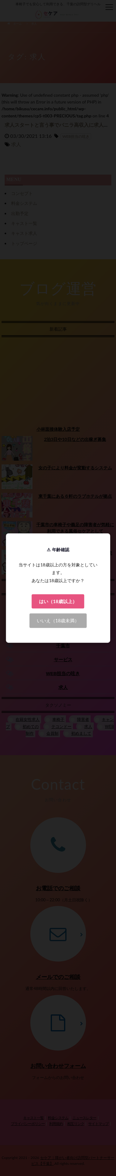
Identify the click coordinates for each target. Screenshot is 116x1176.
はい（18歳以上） (58, 601)
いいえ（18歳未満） (58, 620)
